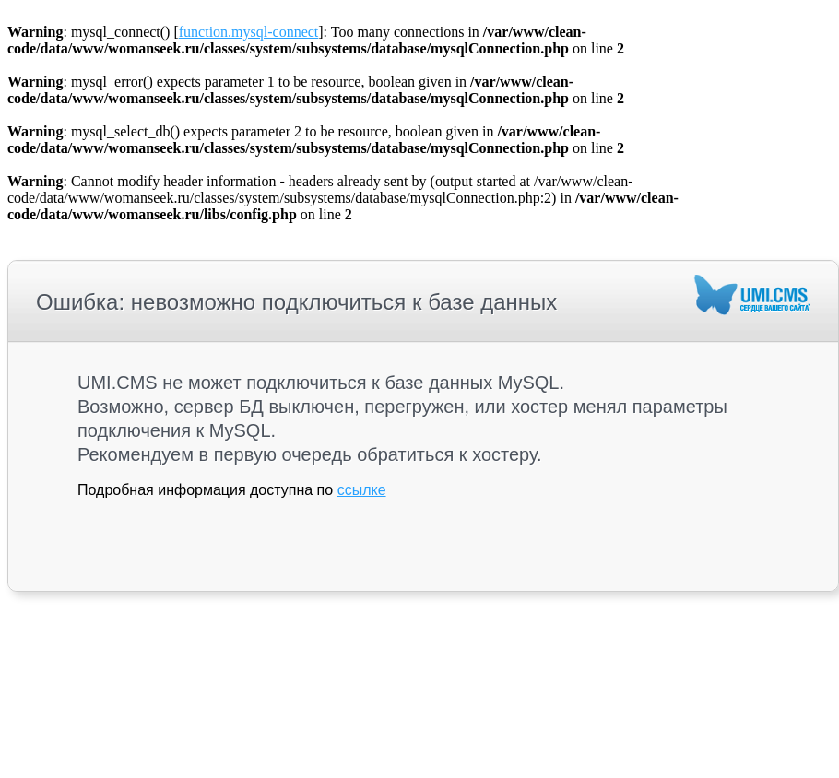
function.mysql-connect (249, 32)
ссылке (361, 490)
